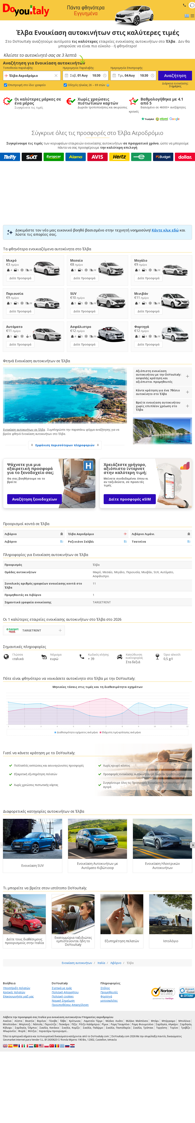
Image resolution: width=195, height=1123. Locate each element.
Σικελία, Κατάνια (49, 1027)
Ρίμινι (105, 1024)
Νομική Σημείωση (63, 1000)
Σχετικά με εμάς (62, 988)
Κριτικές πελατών (14, 992)
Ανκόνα (7, 1021)
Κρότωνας (75, 1021)
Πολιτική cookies (63, 996)
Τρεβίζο (185, 1027)
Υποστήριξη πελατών (16, 988)
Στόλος (105, 988)
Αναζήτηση (175, 75)
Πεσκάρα (64, 1024)
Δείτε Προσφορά (20, 278)
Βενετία (29, 1021)
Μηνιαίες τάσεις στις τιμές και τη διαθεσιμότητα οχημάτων (98, 687)
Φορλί (21, 1031)
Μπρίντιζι (24, 1024)
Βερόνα (41, 1021)
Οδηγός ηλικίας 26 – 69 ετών (88, 85)
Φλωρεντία (9, 1031)
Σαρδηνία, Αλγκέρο (167, 1024)
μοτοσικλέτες (109, 1000)
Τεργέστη (161, 1027)
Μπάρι (155, 1021)
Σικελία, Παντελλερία (118, 1027)
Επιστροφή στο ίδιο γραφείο (27, 85)
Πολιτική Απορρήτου (65, 992)
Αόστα (18, 1021)
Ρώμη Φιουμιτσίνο (142, 1024)
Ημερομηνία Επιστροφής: (124, 68)
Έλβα (63, 1021)
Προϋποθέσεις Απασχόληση (70, 1005)
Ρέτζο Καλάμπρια (89, 1024)
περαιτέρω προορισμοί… (53, 1031)
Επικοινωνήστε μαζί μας (18, 996)
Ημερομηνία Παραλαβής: (77, 68)
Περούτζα (50, 1024)
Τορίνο (174, 1027)
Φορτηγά (106, 996)
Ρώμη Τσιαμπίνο (120, 1024)
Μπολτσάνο (10, 1024)
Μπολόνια (184, 1021)
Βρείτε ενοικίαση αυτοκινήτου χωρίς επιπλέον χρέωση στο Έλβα (158, 406)
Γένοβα (53, 1021)
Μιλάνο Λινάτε (114, 1021)
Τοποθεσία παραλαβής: (18, 68)
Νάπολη (37, 1024)
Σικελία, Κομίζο (71, 1027)
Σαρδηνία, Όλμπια (26, 1027)
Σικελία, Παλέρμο (93, 1027)
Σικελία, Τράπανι (143, 1027)
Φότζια (32, 1031)
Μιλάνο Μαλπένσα (137, 1021)
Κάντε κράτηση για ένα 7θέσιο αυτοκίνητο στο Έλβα (158, 392)
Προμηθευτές (109, 992)
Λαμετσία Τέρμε (93, 1021)
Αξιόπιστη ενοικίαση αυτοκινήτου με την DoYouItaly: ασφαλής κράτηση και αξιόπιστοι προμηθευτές (158, 376)
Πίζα (74, 1024)
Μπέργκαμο (168, 1021)
